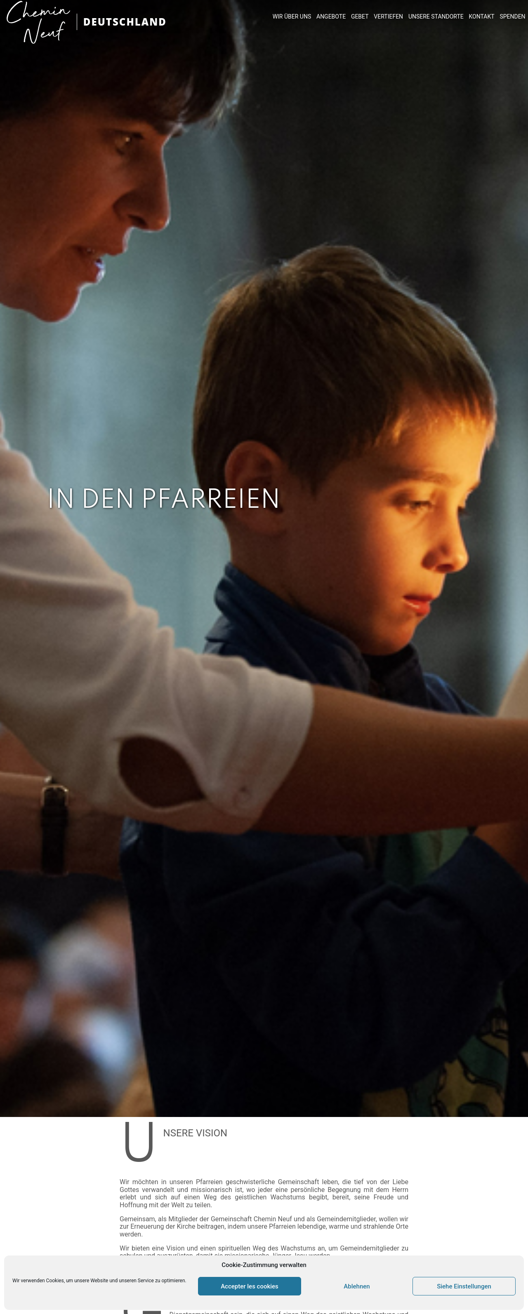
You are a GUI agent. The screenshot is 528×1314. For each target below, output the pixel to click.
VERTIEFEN (388, 16)
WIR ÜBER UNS (292, 16)
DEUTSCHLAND (125, 21)
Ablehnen (357, 1286)
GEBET (360, 16)
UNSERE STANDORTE (436, 16)
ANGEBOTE (331, 16)
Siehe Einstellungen (464, 1286)
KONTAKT (482, 16)
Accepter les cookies (249, 1286)
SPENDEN (512, 16)
